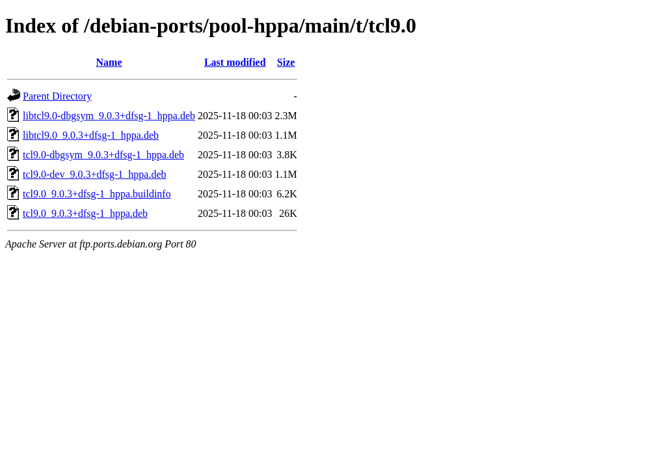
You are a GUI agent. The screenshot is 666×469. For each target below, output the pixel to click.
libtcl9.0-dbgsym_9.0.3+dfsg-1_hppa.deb (109, 115)
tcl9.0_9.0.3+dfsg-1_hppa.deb (85, 213)
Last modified (235, 62)
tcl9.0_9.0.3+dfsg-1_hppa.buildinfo (97, 193)
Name (109, 62)
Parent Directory (57, 96)
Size (286, 62)
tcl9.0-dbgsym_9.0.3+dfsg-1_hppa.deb (103, 154)
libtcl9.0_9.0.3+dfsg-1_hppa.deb (91, 135)
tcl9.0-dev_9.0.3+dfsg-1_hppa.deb (94, 174)
